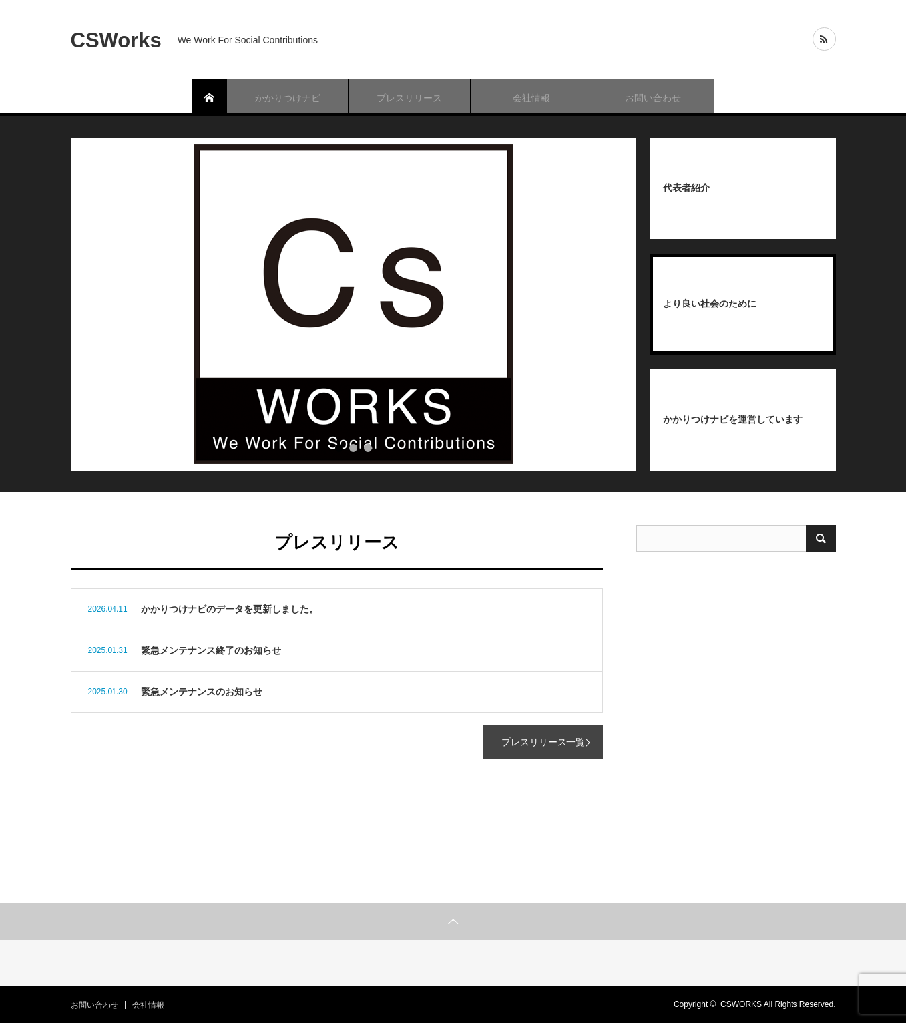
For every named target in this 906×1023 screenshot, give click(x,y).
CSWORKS (741, 1004)
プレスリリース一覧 (543, 742)
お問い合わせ (653, 98)
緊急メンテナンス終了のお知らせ (211, 650)
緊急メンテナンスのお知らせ (201, 691)
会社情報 (531, 98)
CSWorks (116, 39)
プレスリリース (409, 98)
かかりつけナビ (287, 98)
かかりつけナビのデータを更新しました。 (229, 609)
